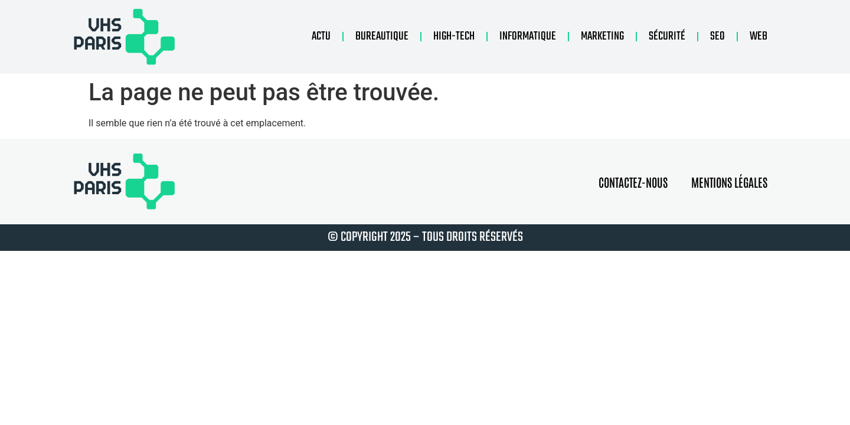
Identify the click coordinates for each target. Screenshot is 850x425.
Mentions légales (729, 181)
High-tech (454, 36)
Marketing (602, 36)
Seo (717, 36)
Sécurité (667, 36)
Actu (321, 36)
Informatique (527, 36)
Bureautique (381, 36)
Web (758, 36)
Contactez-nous (633, 181)
